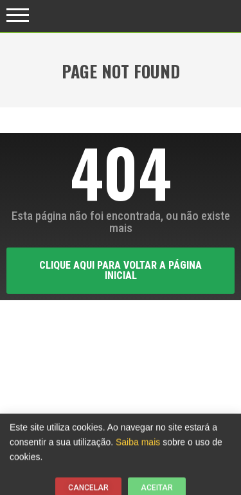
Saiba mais (138, 444)
